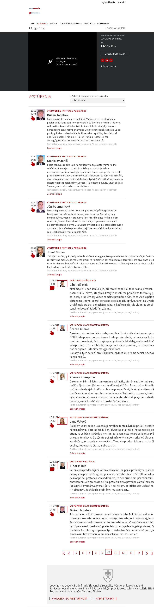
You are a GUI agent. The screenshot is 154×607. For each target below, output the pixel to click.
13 (131, 553)
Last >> (150, 553)
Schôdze (42, 23)
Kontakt (121, 2)
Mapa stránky (105, 598)
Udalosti (89, 23)
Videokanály (103, 23)
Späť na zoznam (108, 66)
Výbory (53, 23)
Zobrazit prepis (54, 148)
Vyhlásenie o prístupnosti (70, 598)
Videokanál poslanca (115, 54)
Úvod (32, 23)
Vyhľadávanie (108, 2)
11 (115, 553)
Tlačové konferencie (71, 23)
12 (123, 553)
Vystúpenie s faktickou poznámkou (66, 110)
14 (138, 553)
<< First (65, 553)
